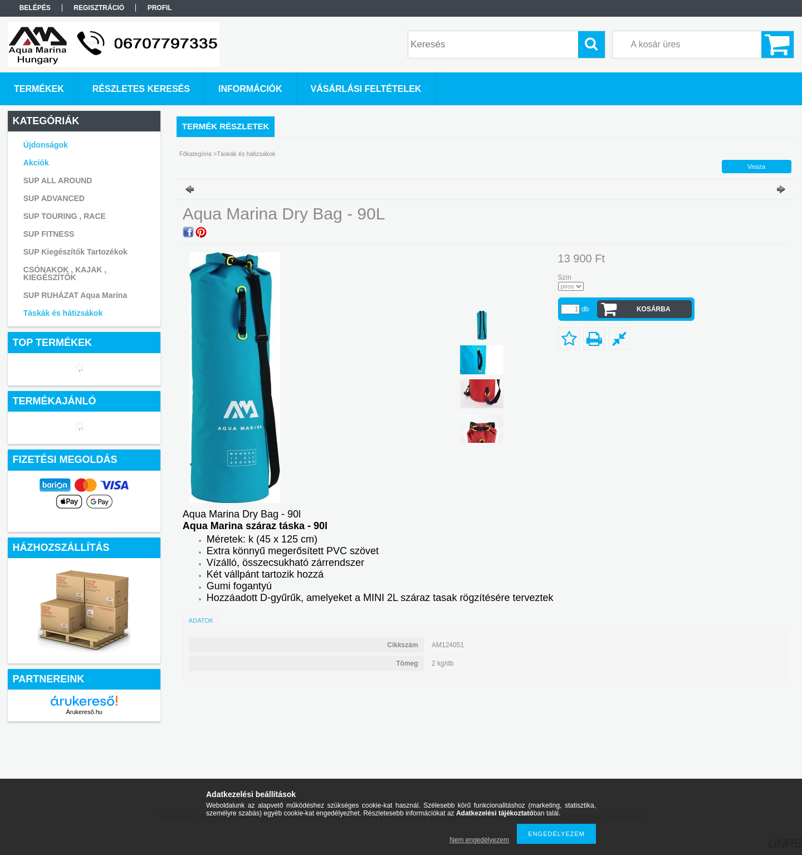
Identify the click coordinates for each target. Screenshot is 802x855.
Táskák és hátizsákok (62, 313)
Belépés (35, 8)
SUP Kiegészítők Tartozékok (75, 251)
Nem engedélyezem (479, 840)
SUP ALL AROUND (57, 180)
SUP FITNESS (49, 233)
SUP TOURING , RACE (64, 216)
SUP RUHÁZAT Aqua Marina (75, 295)
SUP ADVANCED (54, 198)
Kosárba (654, 309)
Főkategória (195, 153)
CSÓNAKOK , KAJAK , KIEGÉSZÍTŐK (64, 273)
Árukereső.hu (84, 712)
